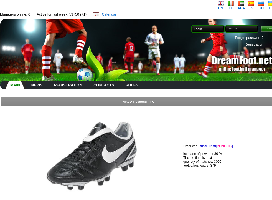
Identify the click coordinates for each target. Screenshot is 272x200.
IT (231, 6)
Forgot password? (249, 38)
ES (251, 6)
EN (221, 6)
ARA (241, 6)
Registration (254, 44)
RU (261, 6)
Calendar (109, 14)
